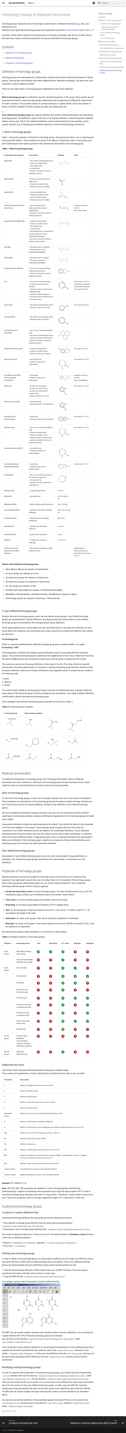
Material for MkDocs (17, 1430)
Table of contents (105, 14)
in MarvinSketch (72, 30)
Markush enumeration (15, 58)
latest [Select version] (30, 3)
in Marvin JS (88, 30)
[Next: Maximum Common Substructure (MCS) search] (97, 1422)
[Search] (111, 3)
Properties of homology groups (19, 63)
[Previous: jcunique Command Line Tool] (20, 1422)
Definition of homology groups (19, 53)
